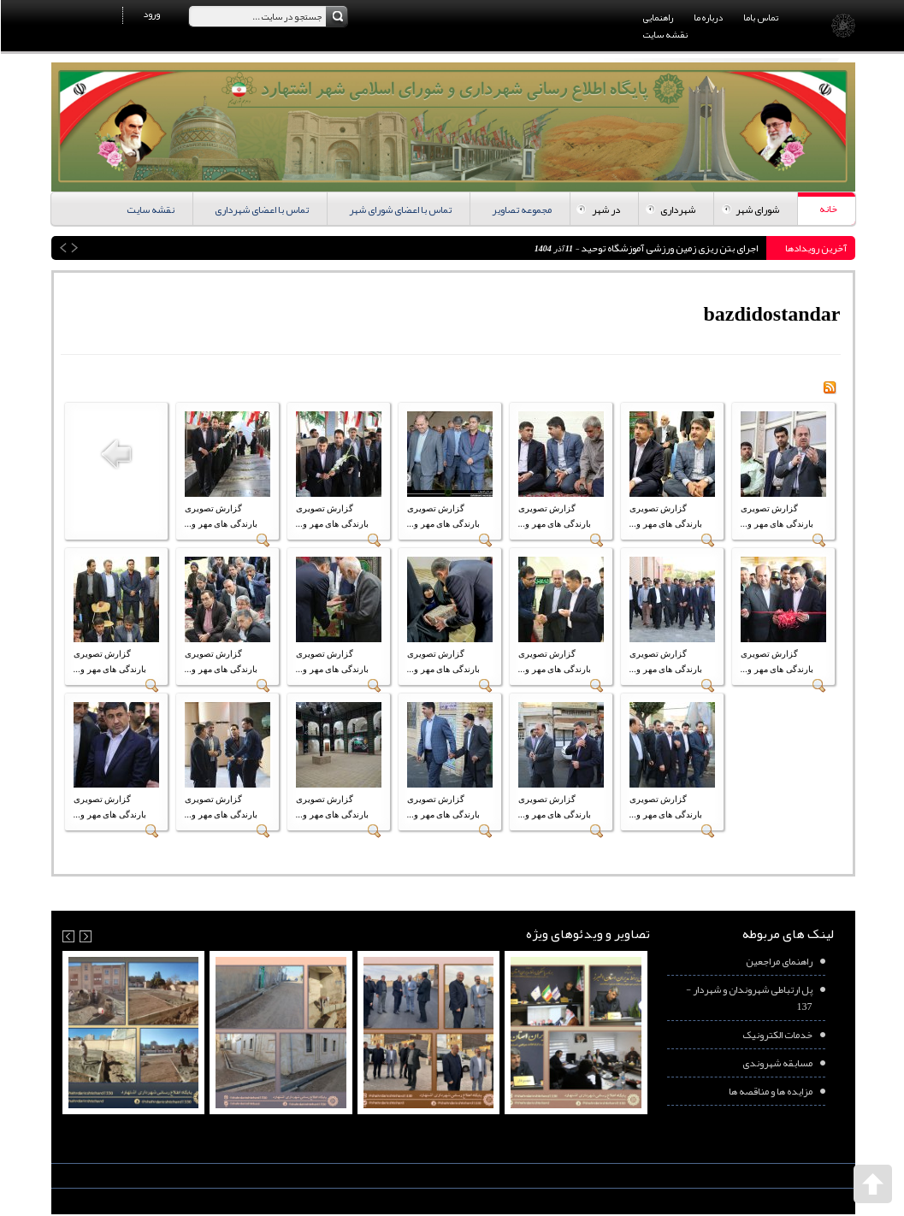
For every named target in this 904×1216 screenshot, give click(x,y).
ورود (150, 14)
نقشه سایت (664, 34)
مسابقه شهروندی (777, 1063)
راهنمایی (657, 17)
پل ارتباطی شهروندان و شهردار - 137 (748, 998)
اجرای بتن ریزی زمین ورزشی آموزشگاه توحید (667, 248)
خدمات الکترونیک (777, 1034)
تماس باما (759, 17)
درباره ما (707, 17)
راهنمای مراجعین (778, 961)
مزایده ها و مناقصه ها (770, 1091)
